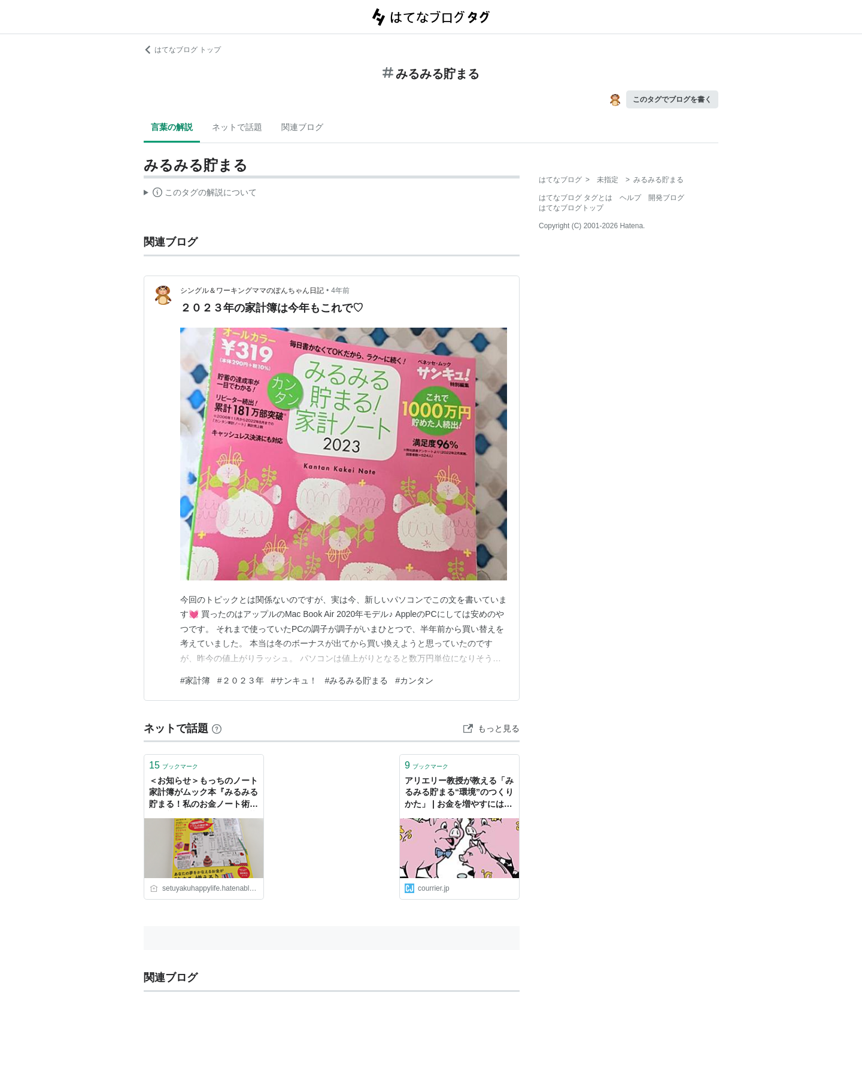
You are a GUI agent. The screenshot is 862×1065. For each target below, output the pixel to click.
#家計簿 (195, 680)
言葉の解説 (172, 127)
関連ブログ (302, 127)
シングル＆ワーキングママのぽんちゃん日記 (252, 290)
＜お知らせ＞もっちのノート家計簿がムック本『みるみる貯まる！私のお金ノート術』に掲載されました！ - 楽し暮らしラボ (203, 793)
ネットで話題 (237, 127)
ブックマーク (173, 765)
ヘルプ (630, 197)
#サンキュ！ (294, 680)
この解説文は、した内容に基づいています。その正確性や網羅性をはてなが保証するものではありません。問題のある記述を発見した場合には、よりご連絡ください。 (200, 194)
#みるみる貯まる (356, 680)
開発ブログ (666, 197)
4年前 (340, 290)
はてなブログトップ (571, 208)
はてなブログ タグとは (575, 197)
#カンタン (414, 680)
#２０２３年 (240, 680)
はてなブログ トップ (182, 50)
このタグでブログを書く (672, 99)
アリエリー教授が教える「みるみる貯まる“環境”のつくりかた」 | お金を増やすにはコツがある (459, 793)
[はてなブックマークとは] (216, 728)
